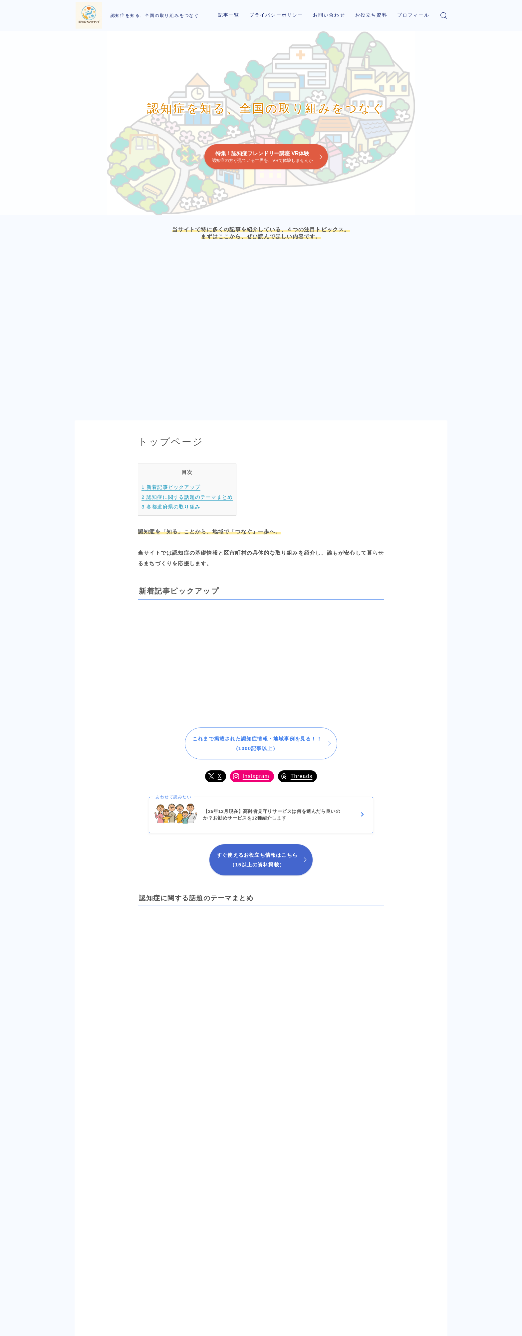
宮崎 (176, 1238)
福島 (322, 1195)
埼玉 (309, 1224)
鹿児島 (160, 1238)
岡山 (219, 1224)
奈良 (258, 1224)
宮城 (322, 1181)
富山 (297, 1195)
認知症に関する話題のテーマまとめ (187, 406)
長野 (284, 1216)
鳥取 (219, 1209)
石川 (284, 1195)
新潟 (309, 1195)
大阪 (245, 1224)
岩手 (322, 1167)
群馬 (297, 1209)
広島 (206, 1224)
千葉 (322, 1224)
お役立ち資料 (371, 15)
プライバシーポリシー (276, 15)
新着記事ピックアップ (170, 396)
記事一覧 (228, 15)
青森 (322, 1153)
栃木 (309, 1209)
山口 (194, 1216)
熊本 (160, 1224)
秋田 (309, 1167)
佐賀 (160, 1209)
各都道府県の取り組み (170, 416)
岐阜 (271, 1224)
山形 (309, 1181)
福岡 (176, 1209)
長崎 (144, 1209)
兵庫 (232, 1216)
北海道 (325, 1116)
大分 (176, 1224)
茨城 (322, 1209)
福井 (271, 1209)
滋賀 (258, 1209)
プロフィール (413, 15)
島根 (206, 1209)
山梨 (297, 1224)
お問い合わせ (329, 15)
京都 (245, 1209)
